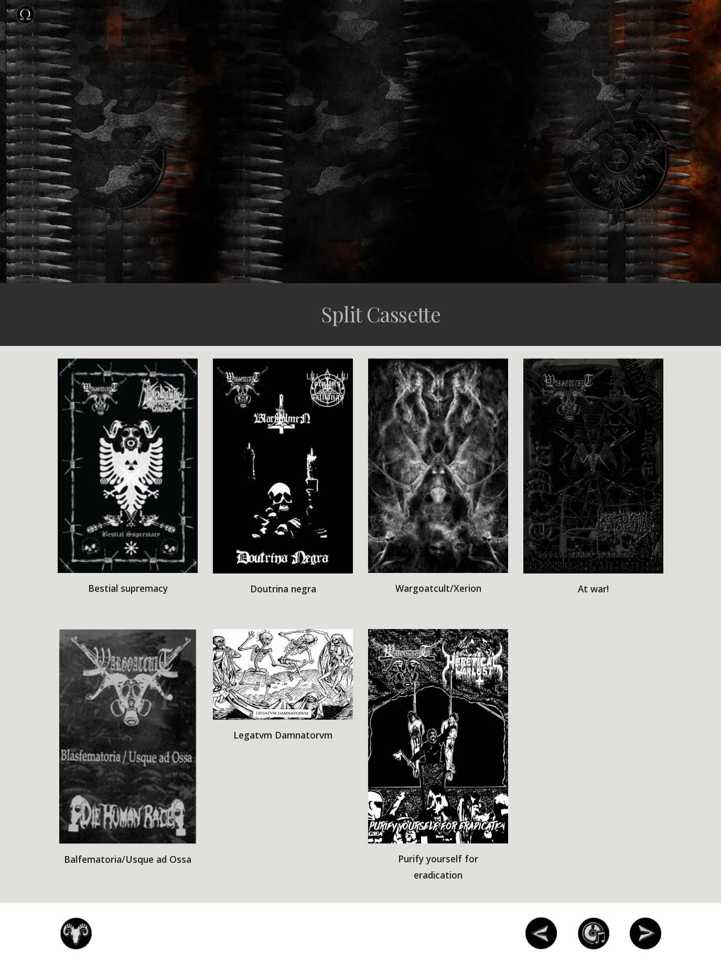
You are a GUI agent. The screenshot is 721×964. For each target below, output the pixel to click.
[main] (412, 314)
